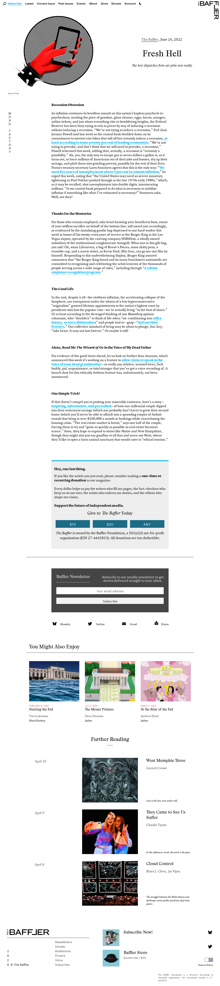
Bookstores (63, 950)
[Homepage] (209, 10)
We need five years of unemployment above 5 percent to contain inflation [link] (107, 169)
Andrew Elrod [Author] (150, 716)
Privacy (60, 955)
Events (81, 3)
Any (147, 524)
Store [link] (104, 3)
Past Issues (65, 3)
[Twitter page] (210, 946)
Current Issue (46, 3)
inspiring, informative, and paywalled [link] (81, 406)
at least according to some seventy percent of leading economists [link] (109, 140)
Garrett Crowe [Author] (156, 768)
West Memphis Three (165, 760)
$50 (110, 524)
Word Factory (37, 720)
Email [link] (133, 624)
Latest (29, 3)
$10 (73, 524)
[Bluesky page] (210, 932)
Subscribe (15, 3)
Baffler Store (135, 952)
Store (59, 959)
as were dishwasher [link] (79, 322)
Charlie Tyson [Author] (156, 825)
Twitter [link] (100, 624)
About (93, 3)
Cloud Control (159, 863)
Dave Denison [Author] (94, 716)
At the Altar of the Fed (157, 709)
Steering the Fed (41, 709)
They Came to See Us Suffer (165, 814)
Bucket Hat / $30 (135, 957)
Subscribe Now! (138, 932)
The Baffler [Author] (150, 39)
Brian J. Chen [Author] (156, 871)
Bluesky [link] (65, 624)
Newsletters (63, 941)
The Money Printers (99, 709)
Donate (116, 3)
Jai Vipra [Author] (174, 871)
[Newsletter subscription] (110, 601)
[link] (54, 624)
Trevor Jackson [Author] (38, 716)
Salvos (88, 720)
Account (130, 3)
